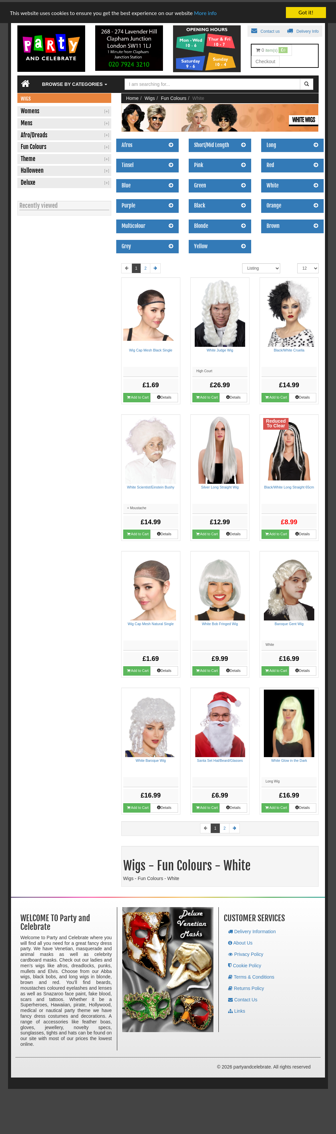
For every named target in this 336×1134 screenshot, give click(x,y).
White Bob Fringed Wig (220, 621)
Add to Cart (138, 395)
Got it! (306, 10)
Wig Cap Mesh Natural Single (151, 621)
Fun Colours (173, 96)
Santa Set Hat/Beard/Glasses (220, 758)
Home (132, 96)
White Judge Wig (220, 348)
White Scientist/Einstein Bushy (150, 485)
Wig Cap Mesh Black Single (150, 348)
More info (205, 10)
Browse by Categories (74, 82)
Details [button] (164, 395)
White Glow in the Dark (289, 758)
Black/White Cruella (289, 348)
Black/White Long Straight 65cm (289, 485)
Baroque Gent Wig (289, 621)
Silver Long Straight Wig (220, 485)
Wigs (150, 96)
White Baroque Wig (151, 758)
